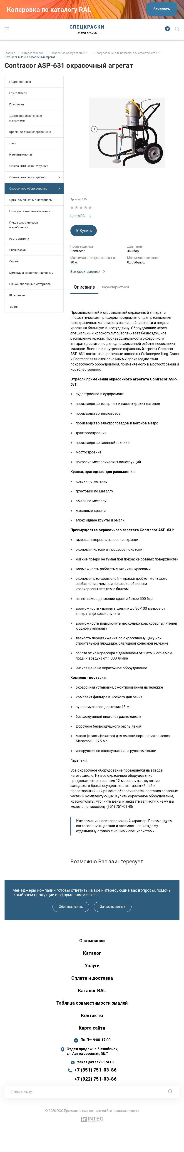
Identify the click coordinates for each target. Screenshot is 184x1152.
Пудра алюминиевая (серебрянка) (23, 225)
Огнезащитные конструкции (28, 166)
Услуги (92, 965)
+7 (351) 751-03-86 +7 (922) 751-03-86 (96, 1074)
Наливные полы (20, 154)
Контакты (92, 1015)
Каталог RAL (92, 990)
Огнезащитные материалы (34, 177)
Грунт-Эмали (18, 93)
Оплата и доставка (92, 978)
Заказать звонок (112, 906)
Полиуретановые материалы (29, 211)
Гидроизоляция (20, 81)
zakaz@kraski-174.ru (95, 1062)
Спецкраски (17, 250)
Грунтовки (16, 104)
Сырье (13, 261)
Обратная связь (71, 906)
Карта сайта (92, 1028)
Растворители (19, 238)
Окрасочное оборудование (34, 189)
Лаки (12, 143)
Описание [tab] (84, 287)
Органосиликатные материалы (30, 200)
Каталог (92, 953)
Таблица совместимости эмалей (92, 1003)
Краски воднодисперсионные (30, 132)
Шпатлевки (17, 295)
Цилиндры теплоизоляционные (31, 272)
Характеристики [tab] (115, 287)
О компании (92, 940)
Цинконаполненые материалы (30, 284)
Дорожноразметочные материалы (25, 118)
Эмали (13, 306)
